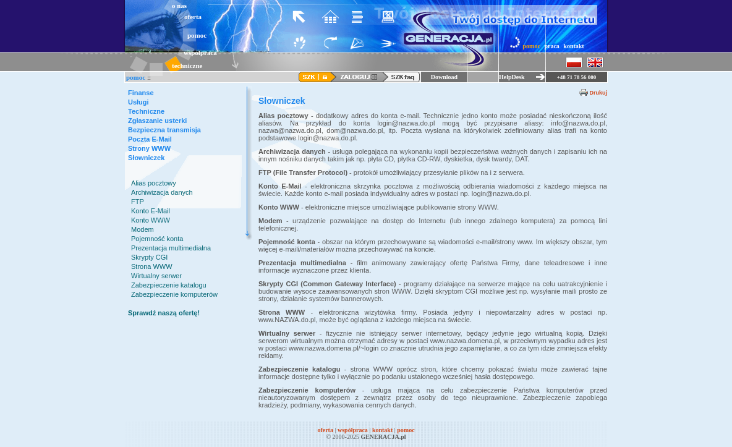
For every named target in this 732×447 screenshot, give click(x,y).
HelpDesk (512, 77)
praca (551, 46)
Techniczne (146, 111)
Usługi (138, 102)
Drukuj (598, 93)
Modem (142, 229)
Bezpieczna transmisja (164, 130)
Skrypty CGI (149, 257)
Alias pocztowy (153, 183)
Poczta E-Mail (150, 139)
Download (444, 77)
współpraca (200, 52)
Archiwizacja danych (162, 192)
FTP (137, 201)
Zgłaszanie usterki (157, 120)
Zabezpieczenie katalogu (168, 285)
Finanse (141, 92)
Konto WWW (150, 220)
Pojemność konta (157, 238)
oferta (193, 16)
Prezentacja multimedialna (171, 248)
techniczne (187, 65)
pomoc (196, 35)
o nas (179, 5)
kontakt (573, 46)
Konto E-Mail (150, 211)
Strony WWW (149, 148)
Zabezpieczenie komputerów (174, 294)
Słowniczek (146, 157)
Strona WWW (151, 266)
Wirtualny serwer (156, 275)
